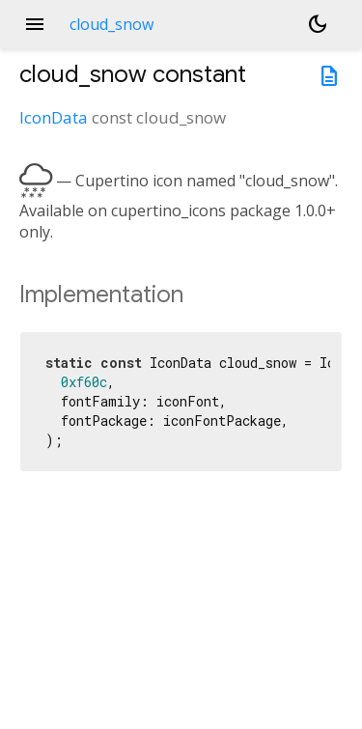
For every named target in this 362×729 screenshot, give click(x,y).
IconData (53, 117)
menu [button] (34, 24)
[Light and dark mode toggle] (317, 24)
